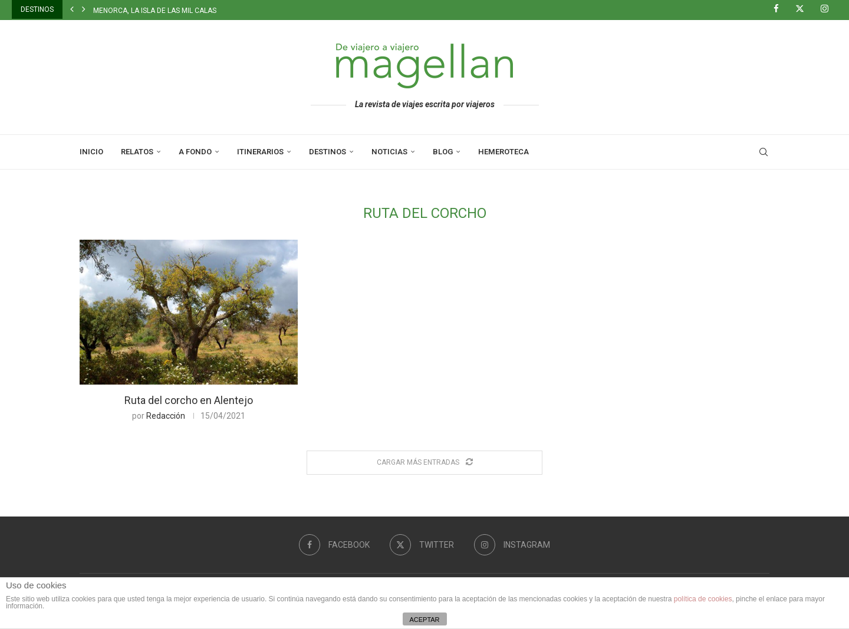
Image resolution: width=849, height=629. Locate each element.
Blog (443, 151)
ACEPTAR (424, 619)
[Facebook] (781, 9)
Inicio (91, 151)
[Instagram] (829, 9)
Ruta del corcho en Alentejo (188, 400)
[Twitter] (804, 9)
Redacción (165, 416)
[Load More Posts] (424, 463)
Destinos (327, 151)
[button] (72, 9)
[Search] (763, 152)
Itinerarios (260, 151)
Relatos (137, 151)
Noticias (389, 151)
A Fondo (195, 151)
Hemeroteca (503, 151)
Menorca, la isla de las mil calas (154, 10)
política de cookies (703, 599)
